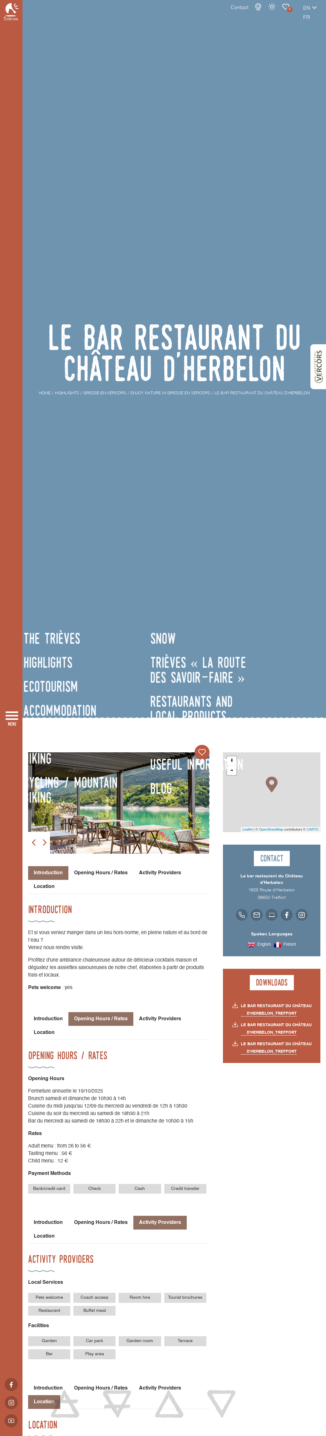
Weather (250, 13)
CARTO (313, 829)
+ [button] (232, 761)
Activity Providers (160, 873)
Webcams (236, 13)
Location (44, 886)
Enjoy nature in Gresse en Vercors (264, 13)
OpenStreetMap (271, 829)
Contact (217, 14)
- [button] (232, 770)
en (284, 14)
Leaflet (247, 829)
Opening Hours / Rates (101, 873)
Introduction (48, 1018)
